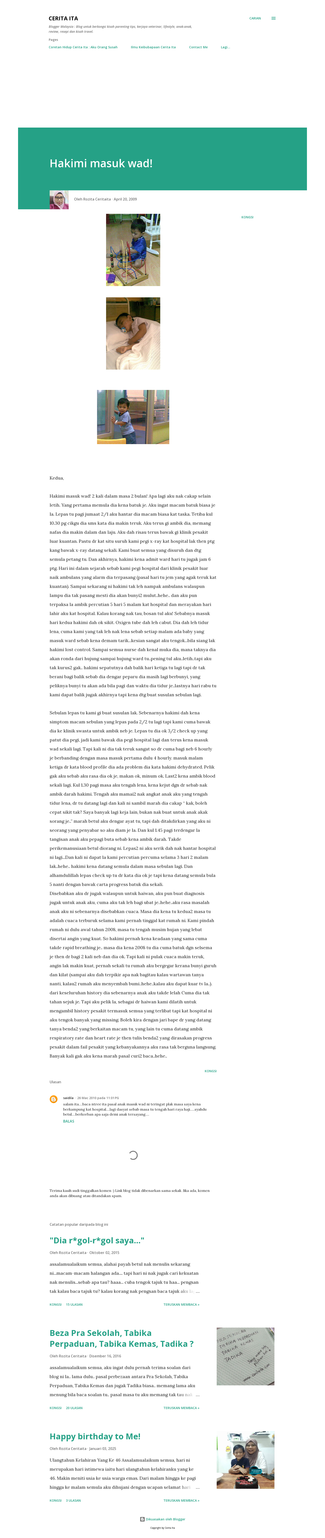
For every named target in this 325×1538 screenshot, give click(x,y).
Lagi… (225, 47)
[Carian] (255, 18)
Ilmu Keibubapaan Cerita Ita (153, 47)
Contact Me (198, 47)
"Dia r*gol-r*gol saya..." (97, 1240)
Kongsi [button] (247, 217)
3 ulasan (73, 1500)
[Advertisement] (162, 93)
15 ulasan (74, 1304)
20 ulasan (74, 1408)
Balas (68, 1121)
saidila (68, 1098)
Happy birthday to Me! (95, 1436)
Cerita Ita (63, 18)
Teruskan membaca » (181, 1304)
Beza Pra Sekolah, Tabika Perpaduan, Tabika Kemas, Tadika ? (122, 1338)
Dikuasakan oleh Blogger (162, 1519)
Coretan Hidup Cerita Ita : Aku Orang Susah (83, 47)
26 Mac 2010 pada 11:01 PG (98, 1098)
